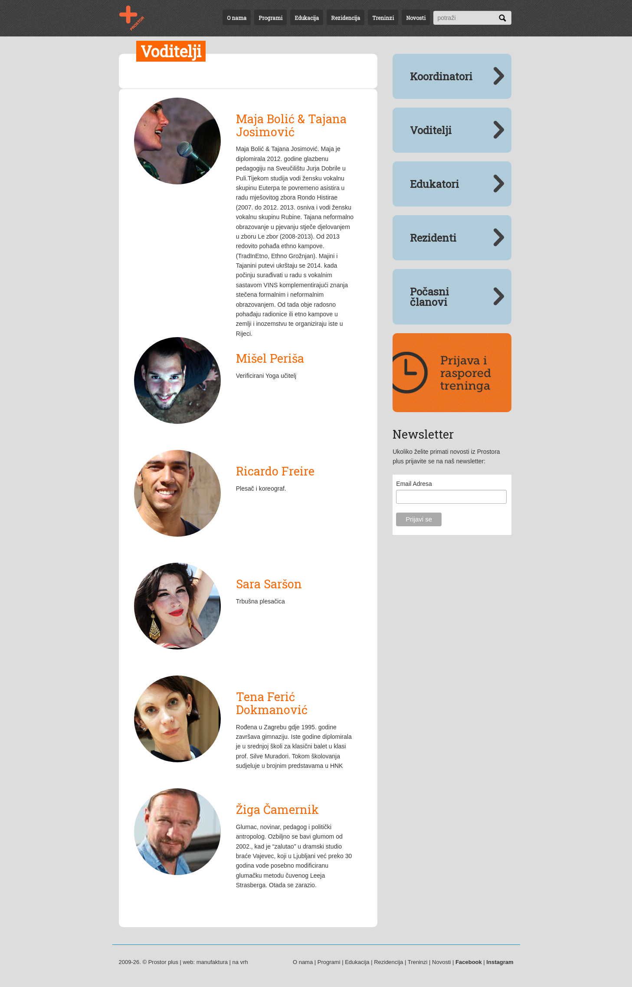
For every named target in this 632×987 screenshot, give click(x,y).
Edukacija (307, 17)
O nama (236, 17)
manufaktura (212, 962)
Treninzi (383, 17)
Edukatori (434, 184)
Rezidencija (345, 17)
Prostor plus (163, 962)
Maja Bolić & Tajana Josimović (291, 125)
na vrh (240, 962)
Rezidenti (433, 238)
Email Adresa (414, 483)
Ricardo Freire (275, 471)
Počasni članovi (429, 297)
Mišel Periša (270, 358)
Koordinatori (441, 76)
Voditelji (431, 130)
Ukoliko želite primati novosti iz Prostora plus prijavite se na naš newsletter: (446, 456)
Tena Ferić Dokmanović (272, 703)
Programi (270, 17)
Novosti (416, 17)
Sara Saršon (269, 583)
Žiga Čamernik (277, 809)
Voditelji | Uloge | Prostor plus (137, 18)
